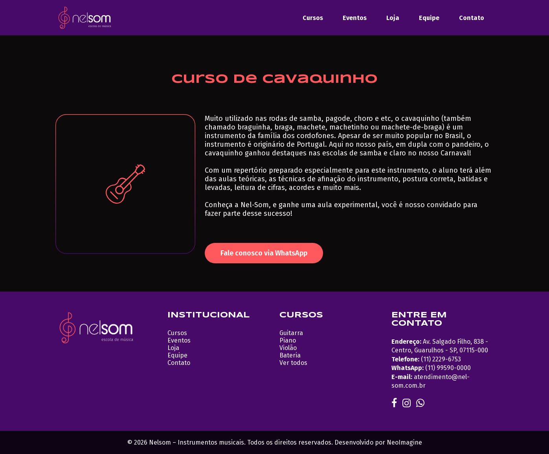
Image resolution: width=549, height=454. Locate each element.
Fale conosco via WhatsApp (263, 253)
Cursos (313, 18)
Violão (288, 348)
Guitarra (291, 333)
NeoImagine (404, 442)
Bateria (290, 355)
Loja (392, 18)
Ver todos (293, 362)
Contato (471, 18)
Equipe (429, 18)
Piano (287, 340)
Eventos (355, 18)
